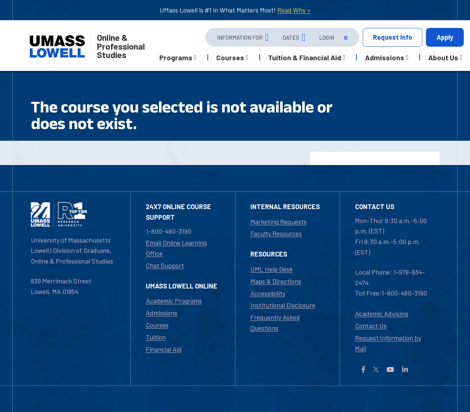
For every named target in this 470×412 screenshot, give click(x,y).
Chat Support (165, 265)
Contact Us (371, 326)
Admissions (161, 313)
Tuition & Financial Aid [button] (304, 57)
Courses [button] (230, 57)
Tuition (156, 337)
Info (392, 37)
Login (326, 37)
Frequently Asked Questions (275, 322)
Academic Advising (381, 313)
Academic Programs (174, 301)
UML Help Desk (271, 269)
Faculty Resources (276, 233)
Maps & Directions (275, 281)
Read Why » (294, 10)
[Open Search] (344, 37)
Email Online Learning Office (176, 248)
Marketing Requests (278, 222)
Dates (290, 37)
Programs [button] (175, 57)
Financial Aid (164, 349)
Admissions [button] (384, 57)
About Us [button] (443, 57)
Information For (240, 37)
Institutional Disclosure (282, 305)
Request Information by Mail (388, 343)
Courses (157, 325)
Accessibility (267, 293)
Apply (445, 37)
